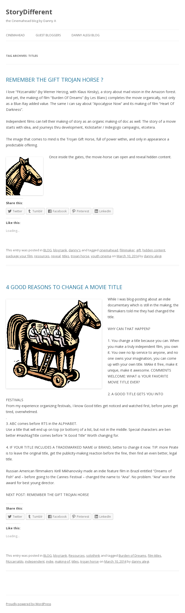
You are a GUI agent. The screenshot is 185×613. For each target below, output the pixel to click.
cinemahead (108, 250)
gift (138, 250)
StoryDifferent (29, 11)
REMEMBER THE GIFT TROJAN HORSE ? (54, 79)
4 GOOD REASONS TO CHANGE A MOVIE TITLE (64, 287)
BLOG (47, 250)
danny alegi (152, 256)
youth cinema (101, 256)
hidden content (153, 250)
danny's (75, 250)
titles (65, 256)
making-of (62, 561)
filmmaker (127, 250)
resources (42, 256)
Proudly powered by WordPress (28, 604)
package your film (19, 256)
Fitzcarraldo (15, 561)
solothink (93, 555)
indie (49, 561)
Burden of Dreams (132, 555)
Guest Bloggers (48, 35)
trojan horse (80, 256)
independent (35, 561)
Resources (77, 555)
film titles (154, 555)
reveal (56, 256)
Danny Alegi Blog (86, 35)
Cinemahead (15, 35)
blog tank (60, 250)
